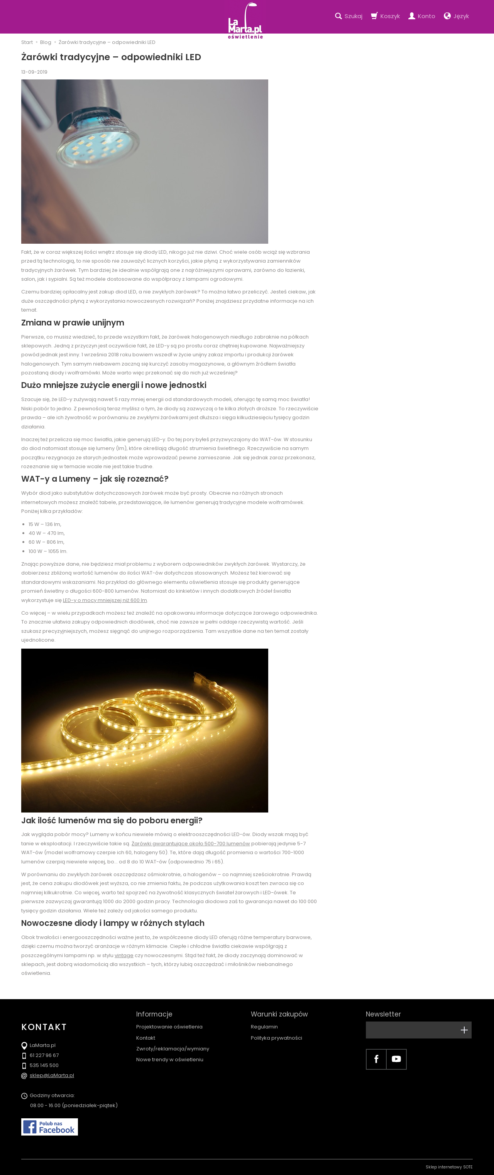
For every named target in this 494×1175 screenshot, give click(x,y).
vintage (124, 955)
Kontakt (145, 1038)
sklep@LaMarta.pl (52, 1075)
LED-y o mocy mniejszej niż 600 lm (105, 600)
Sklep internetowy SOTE (449, 1167)
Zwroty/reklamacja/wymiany (172, 1048)
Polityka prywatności (276, 1038)
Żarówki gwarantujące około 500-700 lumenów (191, 843)
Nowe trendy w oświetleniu (169, 1059)
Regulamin (264, 1026)
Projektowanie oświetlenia (169, 1026)
